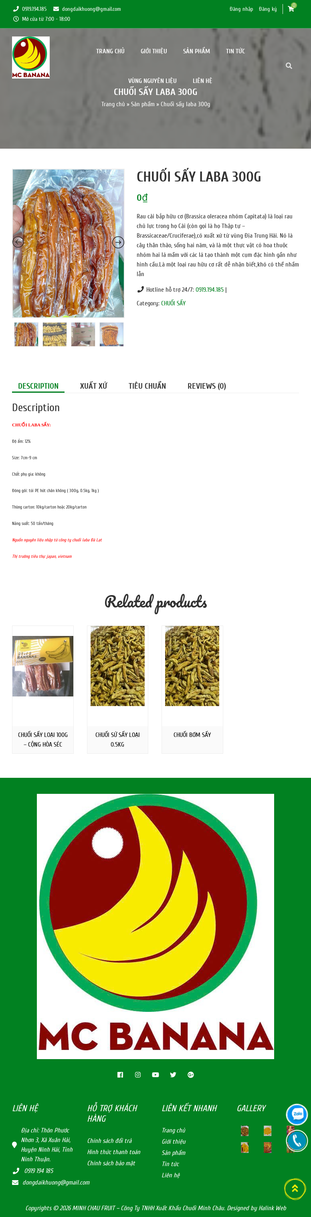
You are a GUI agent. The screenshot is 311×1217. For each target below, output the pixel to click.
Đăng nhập (241, 9)
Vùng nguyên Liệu (152, 81)
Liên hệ (202, 81)
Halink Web (272, 1208)
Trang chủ (110, 51)
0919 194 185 (38, 1171)
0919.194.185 (29, 9)
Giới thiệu (154, 51)
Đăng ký (268, 9)
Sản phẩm (196, 51)
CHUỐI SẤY (173, 303)
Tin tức (235, 51)
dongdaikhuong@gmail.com (86, 9)
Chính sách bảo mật (111, 1163)
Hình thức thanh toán (113, 1152)
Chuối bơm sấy (192, 735)
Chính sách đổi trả (109, 1140)
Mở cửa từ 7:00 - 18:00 (41, 19)
